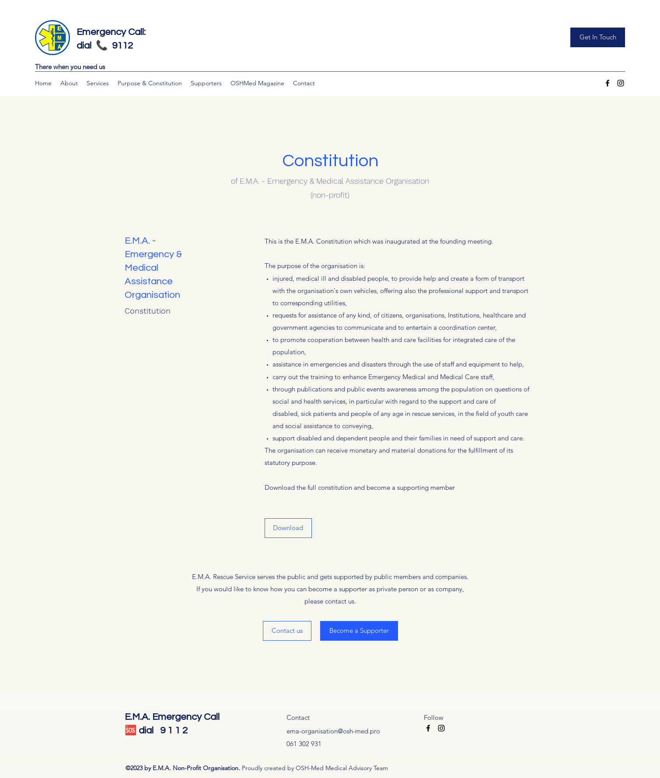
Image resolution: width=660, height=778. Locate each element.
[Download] (288, 528)
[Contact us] (287, 631)
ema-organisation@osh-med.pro (333, 731)
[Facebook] (607, 83)
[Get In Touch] (597, 37)
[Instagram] (620, 83)
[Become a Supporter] (359, 631)
